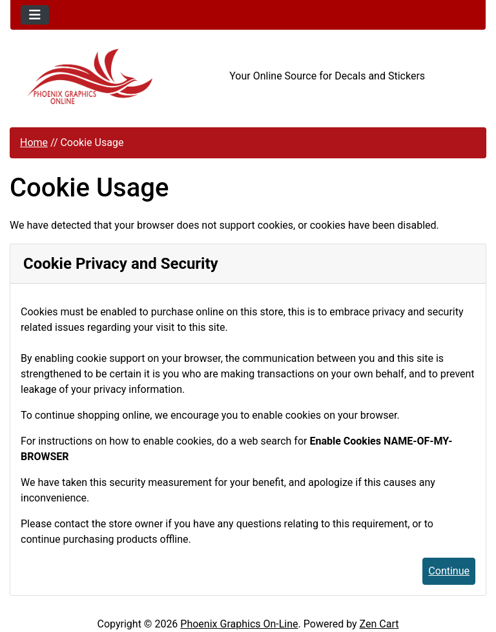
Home (34, 142)
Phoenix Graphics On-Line (239, 624)
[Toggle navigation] (35, 15)
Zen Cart (379, 624)
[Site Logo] (89, 77)
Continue (449, 571)
